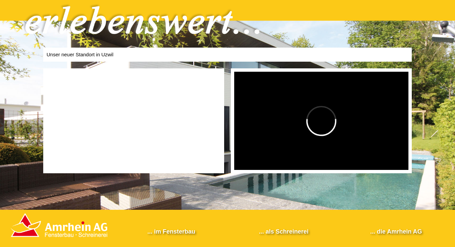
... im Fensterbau (171, 231)
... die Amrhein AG (396, 231)
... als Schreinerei (284, 231)
